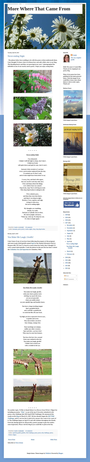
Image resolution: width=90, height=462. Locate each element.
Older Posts (53, 439)
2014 (66, 263)
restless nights (28, 229)
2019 (66, 217)
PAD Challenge (30, 432)
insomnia (15, 229)
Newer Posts (11, 439)
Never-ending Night (16, 56)
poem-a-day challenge (43, 432)
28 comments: (29, 227)
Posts (66, 276)
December (70, 225)
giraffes (23, 432)
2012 (66, 268)
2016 (66, 257)
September (70, 230)
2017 (66, 223)
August (69, 233)
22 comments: (29, 431)
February (70, 254)
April (68, 241)
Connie (75, 55)
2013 (66, 265)
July (68, 236)
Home (32, 439)
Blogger (60, 453)
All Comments (69, 279)
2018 (66, 220)
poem (19, 229)
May (68, 239)
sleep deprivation (40, 229)
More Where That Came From (39, 8)
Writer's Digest (12, 434)
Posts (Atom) (19, 443)
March (69, 251)
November (70, 228)
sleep (34, 229)
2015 (66, 260)
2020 (66, 214)
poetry (23, 229)
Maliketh (48, 453)
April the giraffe (16, 432)
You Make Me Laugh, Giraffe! (20, 237)
